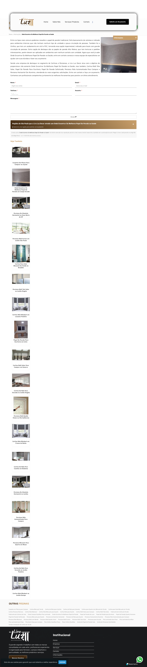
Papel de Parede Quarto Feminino (125, 614)
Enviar (73, 117)
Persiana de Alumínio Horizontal (55, 617)
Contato (86, 22)
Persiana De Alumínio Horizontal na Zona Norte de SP (21, 215)
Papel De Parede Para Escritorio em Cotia (21, 341)
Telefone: (14, 90)
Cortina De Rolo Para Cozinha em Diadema (21, 468)
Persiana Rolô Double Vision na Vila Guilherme (21, 417)
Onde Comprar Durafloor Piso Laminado (39, 614)
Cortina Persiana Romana (16, 612)
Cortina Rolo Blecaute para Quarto (48, 612)
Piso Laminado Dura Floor (110, 619)
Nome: (13, 82)
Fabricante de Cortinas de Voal (17, 614)
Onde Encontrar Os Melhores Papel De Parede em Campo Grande (21, 190)
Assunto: (78, 90)
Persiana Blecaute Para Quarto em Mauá (21, 544)
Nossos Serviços (18, 658)
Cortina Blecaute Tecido (36, 609)
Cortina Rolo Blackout (31, 612)
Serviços (56, 647)
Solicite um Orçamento (117, 22)
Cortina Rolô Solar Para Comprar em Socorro (21, 366)
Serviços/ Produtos (72, 22)
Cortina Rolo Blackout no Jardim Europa (21, 594)
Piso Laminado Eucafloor (127, 619)
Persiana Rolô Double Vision (48, 619)
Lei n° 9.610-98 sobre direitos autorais (31, 136)
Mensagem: (14, 98)
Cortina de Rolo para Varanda (71, 609)
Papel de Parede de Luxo (87, 614)
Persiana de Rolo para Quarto (74, 617)
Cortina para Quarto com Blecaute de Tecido (94, 609)
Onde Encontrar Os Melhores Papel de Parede (65, 614)
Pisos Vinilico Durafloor (68, 622)
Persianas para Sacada (94, 619)
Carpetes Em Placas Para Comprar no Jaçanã (21, 164)
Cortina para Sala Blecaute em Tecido (119, 609)
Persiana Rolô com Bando (31, 619)
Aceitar (62, 662)
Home (46, 22)
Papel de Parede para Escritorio (105, 614)
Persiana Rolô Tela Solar (79, 619)
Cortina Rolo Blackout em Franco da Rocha (20, 442)
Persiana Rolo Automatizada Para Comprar (20, 519)
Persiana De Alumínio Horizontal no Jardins (21, 493)
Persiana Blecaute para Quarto (35, 617)
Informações (57, 655)
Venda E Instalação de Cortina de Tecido (20, 625)
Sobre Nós (56, 22)
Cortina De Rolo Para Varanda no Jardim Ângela (21, 392)
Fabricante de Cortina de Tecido (120, 612)
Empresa (56, 644)
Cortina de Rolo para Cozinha (53, 609)
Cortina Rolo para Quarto (67, 612)
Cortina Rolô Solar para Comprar (85, 612)
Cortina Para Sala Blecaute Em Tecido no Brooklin (20, 266)
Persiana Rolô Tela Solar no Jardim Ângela (21, 290)
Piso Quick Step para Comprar (33, 622)
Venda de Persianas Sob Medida (106, 622)
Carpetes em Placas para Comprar (18, 609)
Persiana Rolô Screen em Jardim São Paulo (21, 240)
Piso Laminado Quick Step (16, 622)
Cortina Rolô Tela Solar (102, 612)
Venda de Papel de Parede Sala (86, 622)
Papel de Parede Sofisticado (17, 617)
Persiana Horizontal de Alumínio (94, 617)
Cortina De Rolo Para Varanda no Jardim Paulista (21, 570)
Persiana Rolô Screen (64, 619)
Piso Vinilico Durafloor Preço (52, 622)
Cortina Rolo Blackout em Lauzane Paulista (20, 316)
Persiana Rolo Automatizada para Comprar (117, 617)
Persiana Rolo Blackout (15, 619)
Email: (77, 82)
